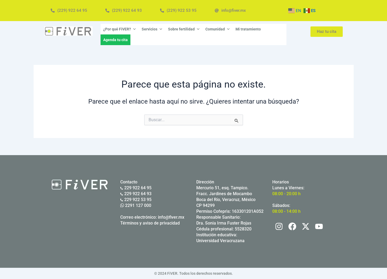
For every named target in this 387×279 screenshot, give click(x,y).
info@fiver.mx (171, 217)
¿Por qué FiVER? (119, 29)
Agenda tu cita (115, 40)
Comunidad (217, 29)
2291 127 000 (135, 205)
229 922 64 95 (135, 187)
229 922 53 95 (135, 199)
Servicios (152, 29)
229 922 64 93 (135, 193)
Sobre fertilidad (184, 29)
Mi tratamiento (248, 29)
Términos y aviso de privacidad (150, 223)
